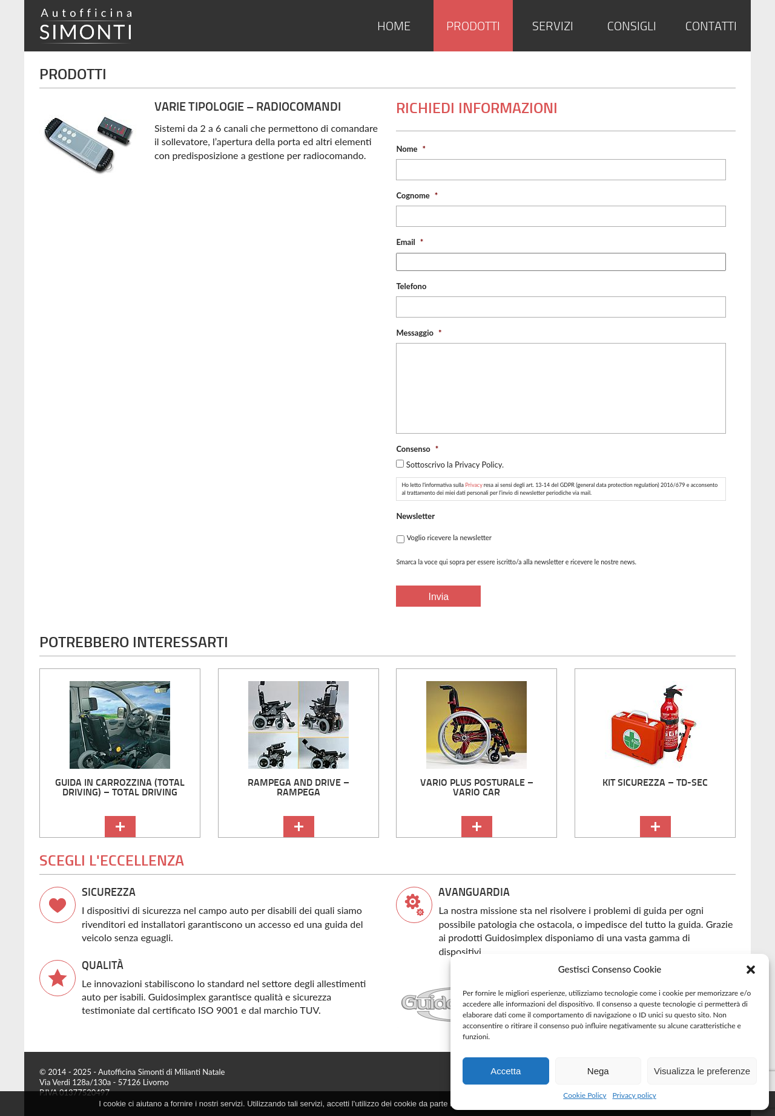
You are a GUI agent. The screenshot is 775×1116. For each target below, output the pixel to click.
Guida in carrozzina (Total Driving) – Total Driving (120, 787)
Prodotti (473, 27)
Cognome (417, 195)
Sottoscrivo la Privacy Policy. (455, 464)
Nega (598, 1071)
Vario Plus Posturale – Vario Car (476, 787)
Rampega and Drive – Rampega (298, 787)
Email (409, 242)
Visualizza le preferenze (702, 1071)
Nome (411, 149)
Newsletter (415, 516)
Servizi (552, 27)
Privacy (473, 484)
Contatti (711, 27)
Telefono (411, 286)
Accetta (505, 1071)
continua (120, 826)
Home (394, 27)
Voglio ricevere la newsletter (449, 537)
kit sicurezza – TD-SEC (655, 782)
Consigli (631, 27)
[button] (751, 970)
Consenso (417, 449)
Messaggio (418, 333)
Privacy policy (634, 1095)
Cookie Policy (584, 1095)
